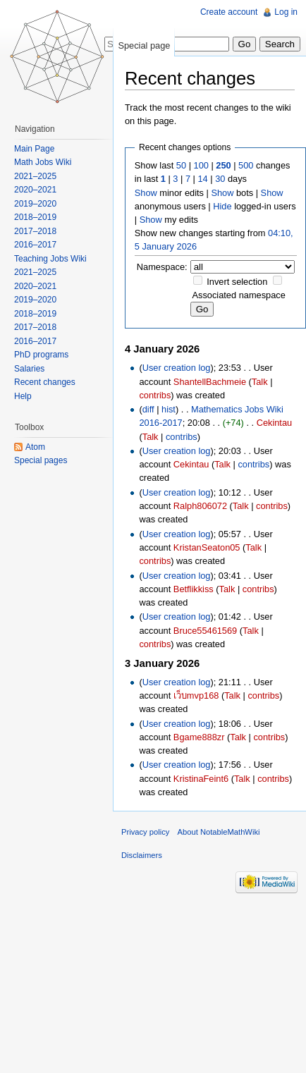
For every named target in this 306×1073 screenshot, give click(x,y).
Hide (222, 206)
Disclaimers (141, 855)
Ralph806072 (200, 506)
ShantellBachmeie (209, 381)
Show (146, 193)
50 (181, 165)
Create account (228, 12)
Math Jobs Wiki (42, 162)
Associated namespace (239, 295)
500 (245, 165)
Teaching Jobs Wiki (50, 259)
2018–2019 (35, 217)
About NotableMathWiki (219, 832)
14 (202, 178)
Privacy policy (145, 832)
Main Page (34, 149)
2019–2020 (35, 204)
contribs (155, 395)
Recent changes (44, 382)
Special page (144, 45)
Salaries (29, 369)
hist (168, 409)
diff (148, 409)
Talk (260, 381)
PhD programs (41, 355)
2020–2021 (35, 190)
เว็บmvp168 (196, 695)
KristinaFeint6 (200, 778)
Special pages (40, 460)
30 (220, 178)
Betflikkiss (193, 589)
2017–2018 (35, 231)
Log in (286, 12)
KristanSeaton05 (206, 547)
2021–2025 (35, 176)
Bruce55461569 (205, 630)
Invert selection (237, 281)
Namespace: (162, 267)
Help (23, 396)
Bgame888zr (199, 737)
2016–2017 (35, 245)
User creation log (176, 367)
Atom (35, 447)
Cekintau (275, 422)
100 (201, 165)
